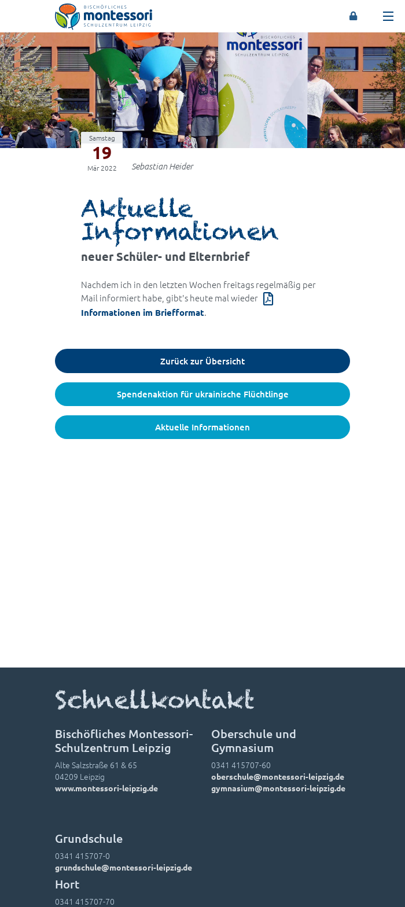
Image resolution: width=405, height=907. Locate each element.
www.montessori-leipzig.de (106, 788)
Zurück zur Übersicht (202, 361)
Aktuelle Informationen (202, 427)
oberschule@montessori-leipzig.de (277, 776)
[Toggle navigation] (388, 16)
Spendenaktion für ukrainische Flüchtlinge (203, 394)
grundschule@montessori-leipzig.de (123, 867)
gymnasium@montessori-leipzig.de (278, 788)
